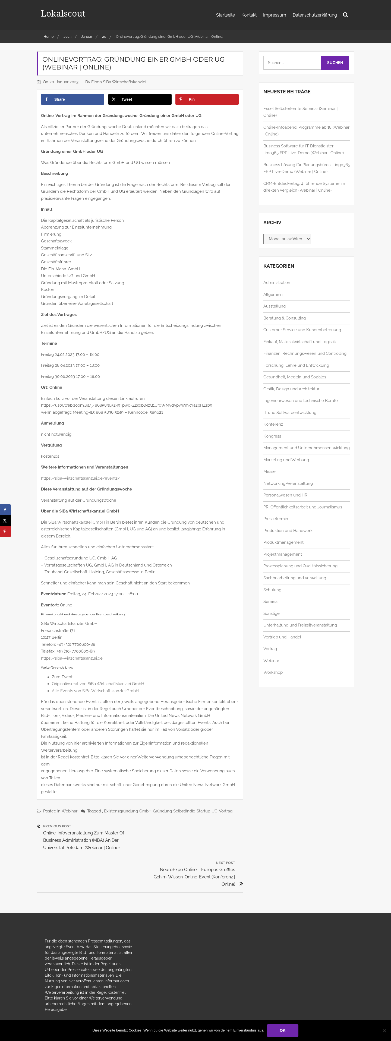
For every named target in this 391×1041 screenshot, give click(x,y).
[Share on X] (140, 99)
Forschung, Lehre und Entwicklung (296, 365)
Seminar (271, 601)
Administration (276, 282)
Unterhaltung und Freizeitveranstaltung (300, 625)
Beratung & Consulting (284, 318)
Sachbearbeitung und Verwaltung (294, 577)
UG (214, 811)
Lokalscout (63, 13)
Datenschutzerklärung (315, 15)
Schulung (272, 589)
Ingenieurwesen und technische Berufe (300, 400)
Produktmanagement (283, 542)
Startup (203, 811)
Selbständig (184, 811)
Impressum (274, 15)
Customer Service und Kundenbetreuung (302, 329)
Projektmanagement (282, 554)
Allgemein (273, 294)
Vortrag (225, 811)
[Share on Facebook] (72, 99)
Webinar (69, 811)
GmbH (145, 811)
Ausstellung (274, 306)
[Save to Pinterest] (207, 99)
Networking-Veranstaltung (288, 483)
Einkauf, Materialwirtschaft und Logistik (299, 341)
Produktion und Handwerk (288, 530)
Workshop (273, 672)
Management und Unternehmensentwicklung (306, 447)
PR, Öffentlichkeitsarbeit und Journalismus (302, 507)
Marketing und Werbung (286, 459)
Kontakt (249, 15)
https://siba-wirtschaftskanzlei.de (72, 658)
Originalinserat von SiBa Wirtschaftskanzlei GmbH (98, 683)
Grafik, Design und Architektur (291, 389)
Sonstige (271, 613)
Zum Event (62, 677)
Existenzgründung (121, 811)
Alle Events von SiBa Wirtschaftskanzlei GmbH (95, 690)
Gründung (162, 811)
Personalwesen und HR (285, 495)
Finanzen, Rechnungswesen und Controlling (304, 353)
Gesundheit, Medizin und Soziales (294, 377)
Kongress (272, 436)
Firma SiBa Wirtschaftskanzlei (118, 82)
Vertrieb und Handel (282, 637)
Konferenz (273, 424)
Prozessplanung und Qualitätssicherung (300, 566)
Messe (269, 471)
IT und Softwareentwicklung (289, 412)
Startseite (225, 15)
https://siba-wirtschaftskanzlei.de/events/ (80, 478)
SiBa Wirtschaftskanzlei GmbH (76, 522)
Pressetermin (275, 518)
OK (283, 1030)
